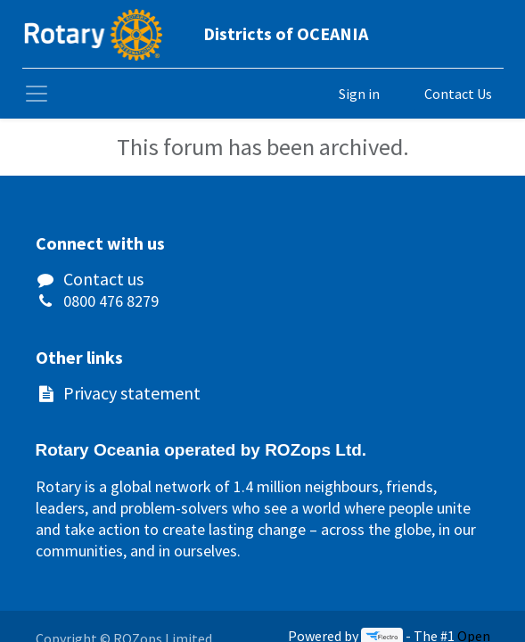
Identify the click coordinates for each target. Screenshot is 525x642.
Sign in (359, 94)
